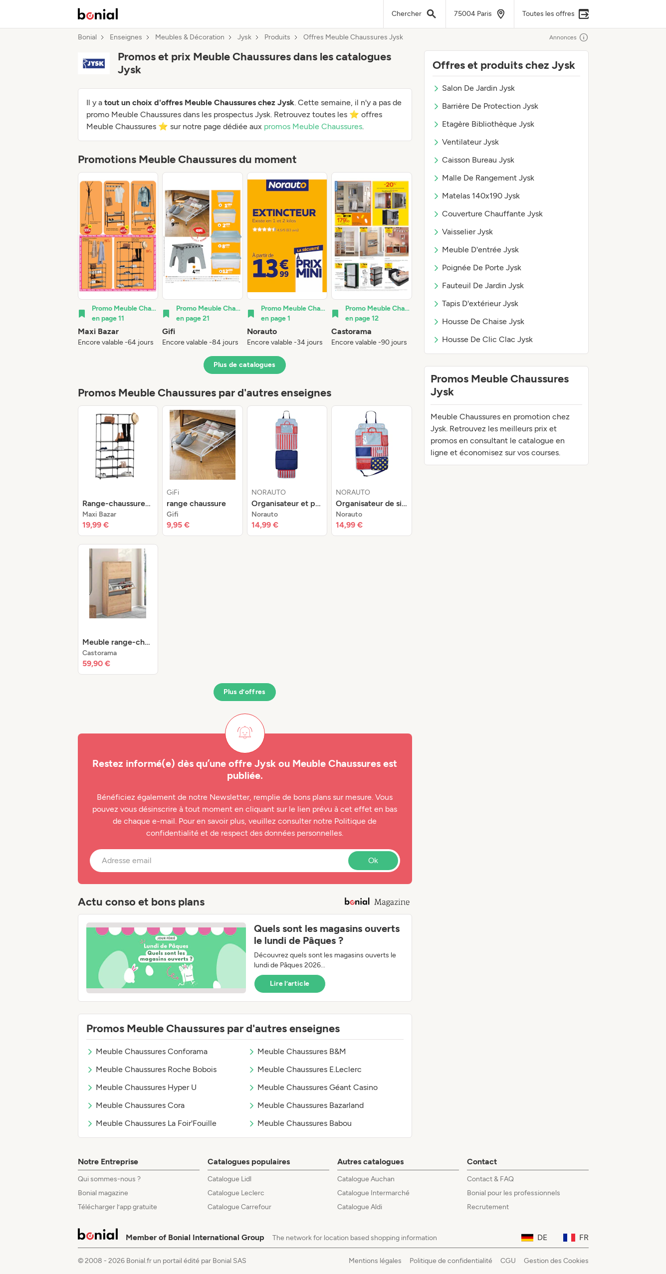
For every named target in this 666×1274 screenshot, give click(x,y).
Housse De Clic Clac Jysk (483, 339)
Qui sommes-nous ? (109, 1179)
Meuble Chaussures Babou (300, 1123)
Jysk (244, 37)
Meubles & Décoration (189, 37)
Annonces (569, 37)
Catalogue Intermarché (373, 1193)
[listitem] (118, 260)
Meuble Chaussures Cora (135, 1105)
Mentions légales (375, 1261)
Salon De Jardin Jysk (474, 88)
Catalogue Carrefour (239, 1207)
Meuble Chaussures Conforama (147, 1051)
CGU (508, 1261)
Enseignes (126, 37)
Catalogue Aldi (359, 1207)
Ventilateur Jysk (466, 142)
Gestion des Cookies (556, 1261)
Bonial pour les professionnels (513, 1193)
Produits (277, 37)
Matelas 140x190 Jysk (476, 195)
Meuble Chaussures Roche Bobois (151, 1069)
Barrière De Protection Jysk (485, 106)
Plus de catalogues (244, 365)
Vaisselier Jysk (463, 231)
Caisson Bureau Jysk (473, 160)
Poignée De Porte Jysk (477, 267)
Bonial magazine (103, 1193)
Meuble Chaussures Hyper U (141, 1087)
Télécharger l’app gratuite (117, 1207)
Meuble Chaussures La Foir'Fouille (151, 1123)
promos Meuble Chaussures (313, 126)
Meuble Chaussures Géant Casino (313, 1087)
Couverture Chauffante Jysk (488, 213)
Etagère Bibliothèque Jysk (483, 124)
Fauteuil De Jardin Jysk (478, 285)
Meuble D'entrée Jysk (476, 249)
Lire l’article (290, 983)
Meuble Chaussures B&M (297, 1051)
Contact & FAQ (490, 1179)
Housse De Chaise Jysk (478, 321)
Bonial (87, 37)
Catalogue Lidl (229, 1179)
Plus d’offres (244, 692)
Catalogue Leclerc (236, 1193)
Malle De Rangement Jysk (483, 177)
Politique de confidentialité (451, 1261)
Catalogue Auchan (366, 1179)
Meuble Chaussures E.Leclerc (305, 1069)
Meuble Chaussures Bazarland (306, 1105)
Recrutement (488, 1207)
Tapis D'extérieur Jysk (475, 303)
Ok (373, 860)
